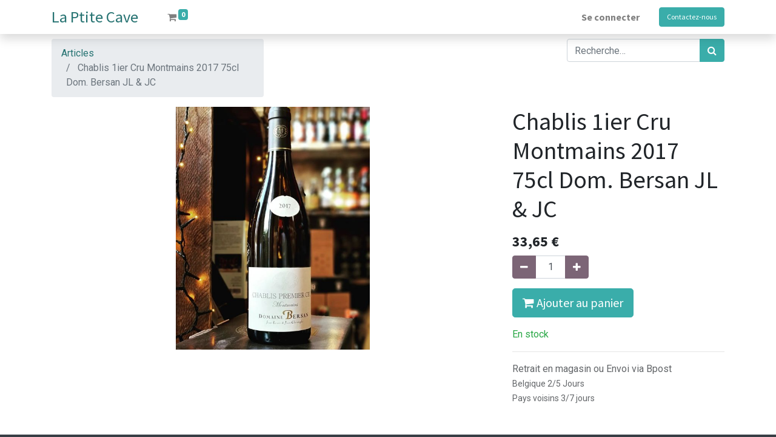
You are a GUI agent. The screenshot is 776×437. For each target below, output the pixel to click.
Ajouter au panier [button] (573, 302)
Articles (77, 53)
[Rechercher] (712, 50)
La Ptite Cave (95, 17)
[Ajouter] (577, 267)
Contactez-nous (692, 16)
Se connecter (610, 17)
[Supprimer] (524, 267)
